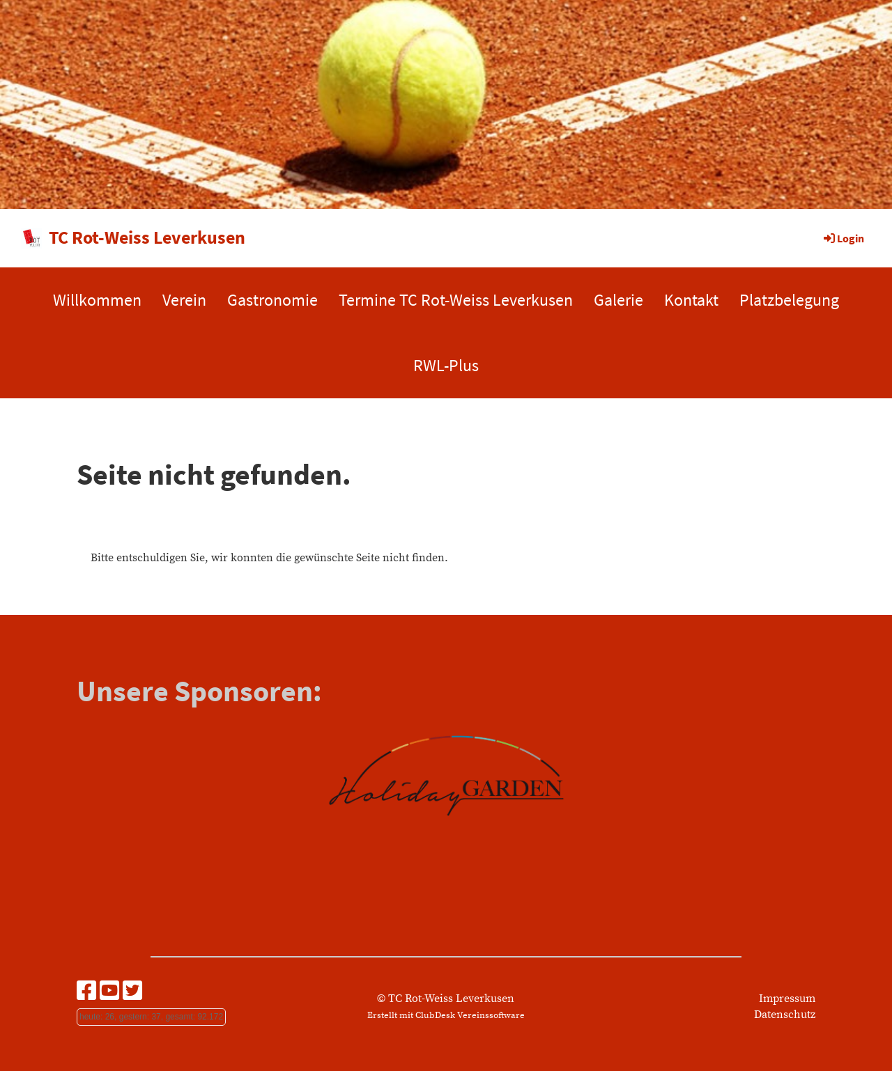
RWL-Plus (446, 365)
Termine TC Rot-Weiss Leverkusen (456, 300)
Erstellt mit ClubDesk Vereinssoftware (446, 1015)
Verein (184, 300)
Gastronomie (272, 300)
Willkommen (97, 300)
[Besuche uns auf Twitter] (132, 992)
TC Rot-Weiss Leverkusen (147, 237)
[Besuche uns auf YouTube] (109, 992)
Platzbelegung (789, 300)
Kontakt (691, 300)
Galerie (618, 300)
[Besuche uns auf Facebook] (86, 992)
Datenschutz (784, 1015)
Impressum (787, 999)
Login (843, 238)
